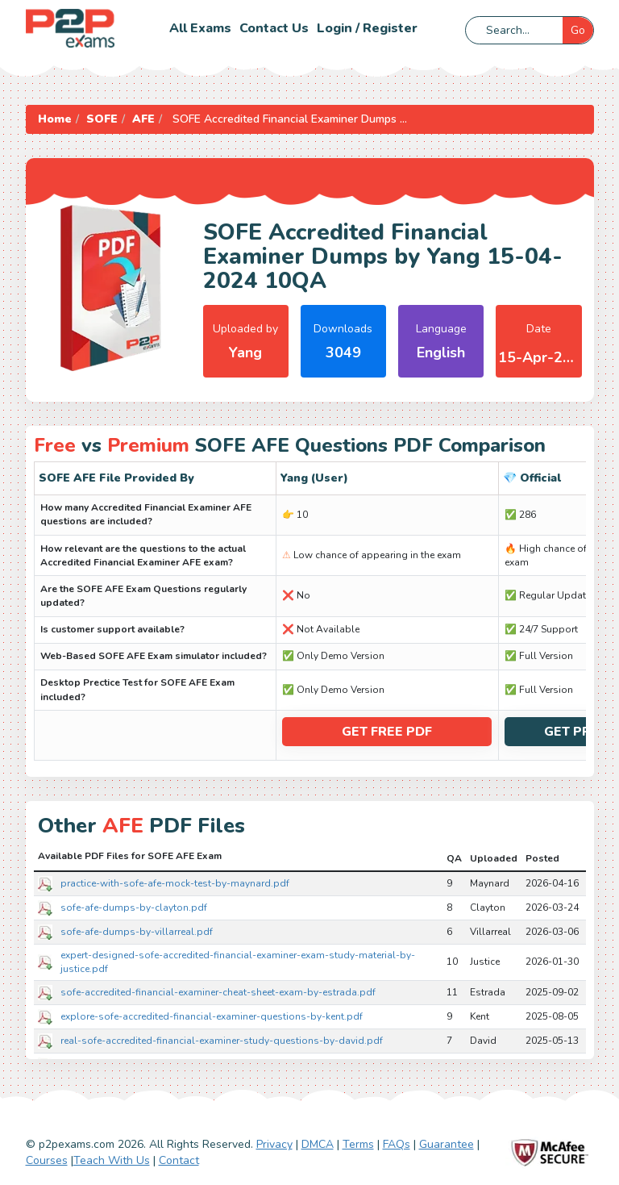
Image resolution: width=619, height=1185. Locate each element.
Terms (358, 1144)
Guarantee (446, 1144)
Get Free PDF (387, 732)
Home (55, 119)
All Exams (200, 28)
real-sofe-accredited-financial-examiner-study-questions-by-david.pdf (221, 1040)
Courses (47, 1160)
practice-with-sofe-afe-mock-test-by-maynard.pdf (174, 883)
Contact (179, 1160)
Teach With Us (111, 1160)
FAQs (396, 1144)
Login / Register (367, 28)
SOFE (102, 119)
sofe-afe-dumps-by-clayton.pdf (133, 907)
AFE (143, 119)
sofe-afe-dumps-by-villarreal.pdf (136, 931)
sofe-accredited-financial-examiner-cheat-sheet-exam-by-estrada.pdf (218, 992)
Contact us (274, 28)
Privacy (274, 1144)
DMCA (317, 1144)
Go (578, 30)
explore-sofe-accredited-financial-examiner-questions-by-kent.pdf (211, 1016)
